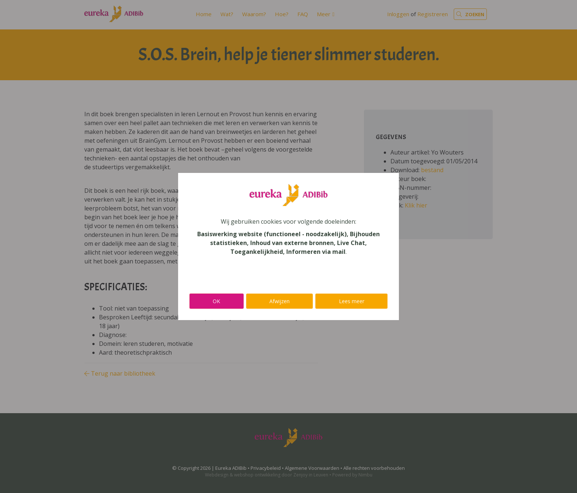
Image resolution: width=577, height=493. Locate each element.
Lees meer (351, 301)
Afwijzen (279, 301)
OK (216, 301)
